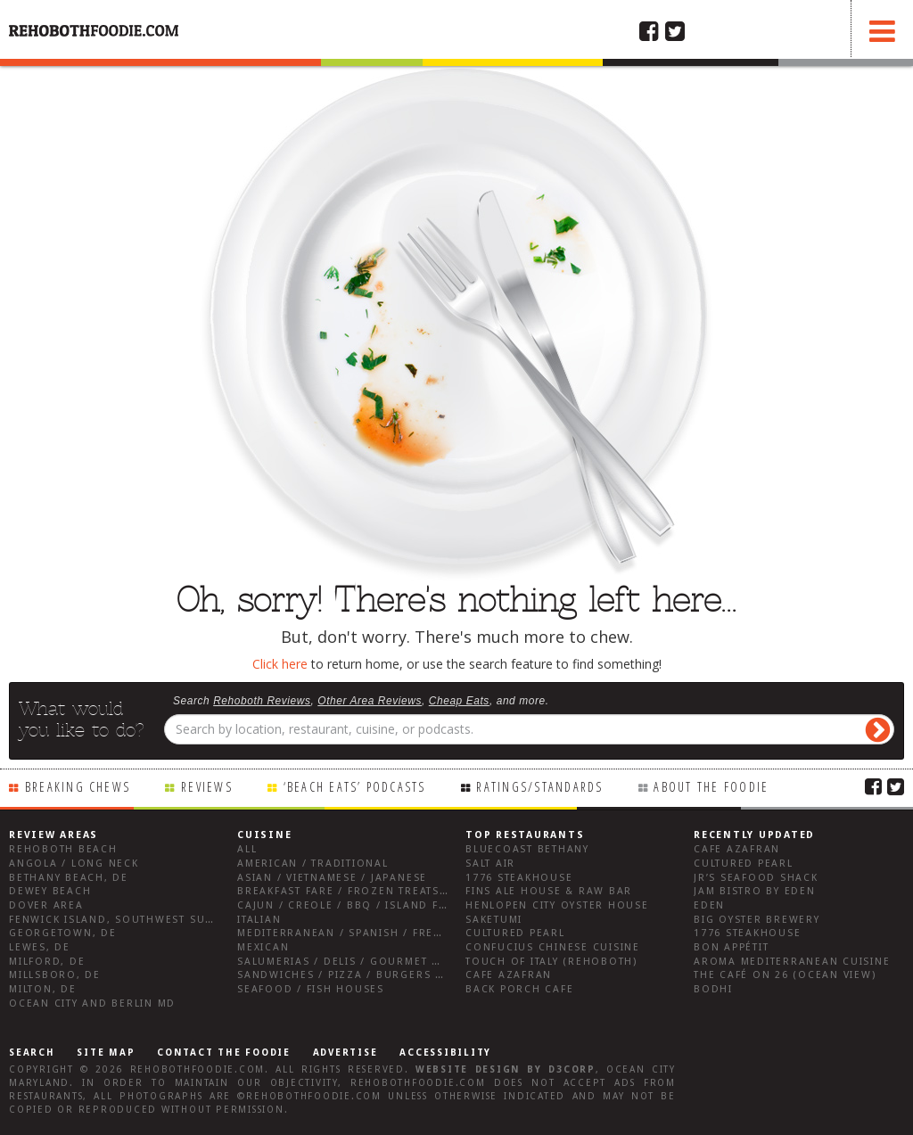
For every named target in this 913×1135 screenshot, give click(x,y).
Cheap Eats (459, 701)
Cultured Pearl (515, 933)
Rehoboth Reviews (261, 701)
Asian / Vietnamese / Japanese (332, 878)
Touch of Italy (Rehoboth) (551, 961)
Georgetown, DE (63, 933)
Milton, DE (43, 989)
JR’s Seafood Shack (756, 878)
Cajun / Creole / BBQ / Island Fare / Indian (377, 905)
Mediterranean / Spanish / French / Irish (370, 933)
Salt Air (490, 863)
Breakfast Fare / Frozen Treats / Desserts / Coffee (402, 891)
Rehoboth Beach (63, 849)
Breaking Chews (77, 786)
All (247, 849)
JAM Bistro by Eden (755, 891)
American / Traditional (313, 863)
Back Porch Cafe (519, 989)
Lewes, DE (39, 947)
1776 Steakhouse (518, 878)
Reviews (207, 786)
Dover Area (46, 905)
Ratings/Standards (539, 786)
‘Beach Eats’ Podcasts (355, 786)
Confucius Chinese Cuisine (552, 947)
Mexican (263, 947)
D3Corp (572, 1069)
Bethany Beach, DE (68, 878)
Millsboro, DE (55, 975)
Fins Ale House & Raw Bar (548, 891)
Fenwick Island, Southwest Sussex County (146, 919)
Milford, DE (47, 961)
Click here (280, 663)
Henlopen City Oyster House (557, 905)
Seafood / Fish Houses (310, 989)
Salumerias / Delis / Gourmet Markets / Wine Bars (399, 961)
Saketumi (493, 919)
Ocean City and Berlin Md (92, 1003)
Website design (468, 1069)
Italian (259, 919)
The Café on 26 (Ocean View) (785, 975)
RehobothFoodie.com (198, 1069)
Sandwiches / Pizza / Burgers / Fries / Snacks (386, 975)
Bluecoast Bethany (527, 849)
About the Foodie (711, 786)
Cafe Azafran (508, 975)
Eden (709, 905)
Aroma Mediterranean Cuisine (792, 961)
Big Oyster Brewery (757, 919)
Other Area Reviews (369, 701)
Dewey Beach (50, 891)
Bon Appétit (731, 947)
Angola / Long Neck (74, 863)
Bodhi (713, 989)
